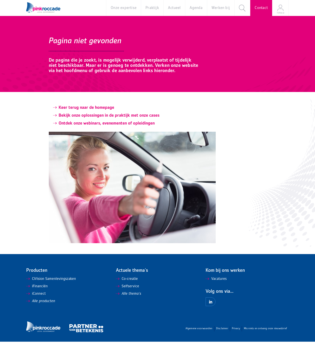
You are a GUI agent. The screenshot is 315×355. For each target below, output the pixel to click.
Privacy (236, 342)
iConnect (36, 307)
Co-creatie (127, 292)
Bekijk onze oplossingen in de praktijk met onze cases (109, 129)
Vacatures (216, 292)
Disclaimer (222, 342)
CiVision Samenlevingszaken (51, 292)
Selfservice (127, 299)
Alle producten (40, 314)
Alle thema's (128, 307)
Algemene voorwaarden (199, 342)
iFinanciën (37, 299)
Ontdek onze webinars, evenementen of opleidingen (107, 137)
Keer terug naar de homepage (86, 121)
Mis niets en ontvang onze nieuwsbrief (265, 342)
